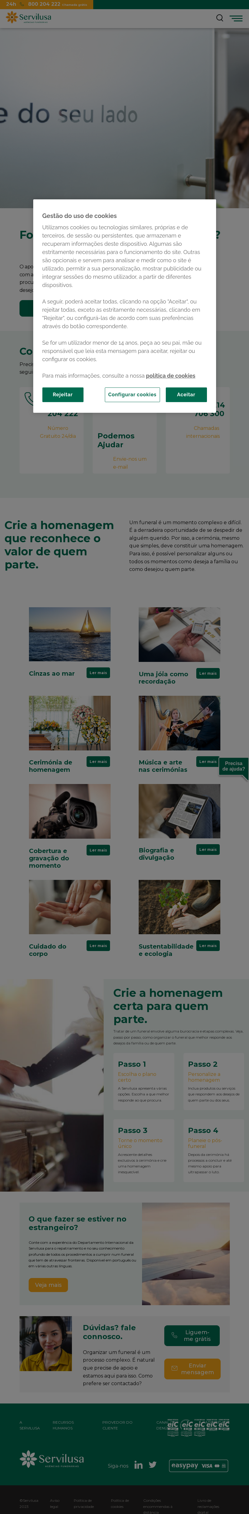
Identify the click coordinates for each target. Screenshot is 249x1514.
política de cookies (170, 375)
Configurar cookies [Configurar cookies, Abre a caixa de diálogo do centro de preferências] (132, 395)
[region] (124, 306)
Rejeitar (63, 395)
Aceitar (186, 395)
